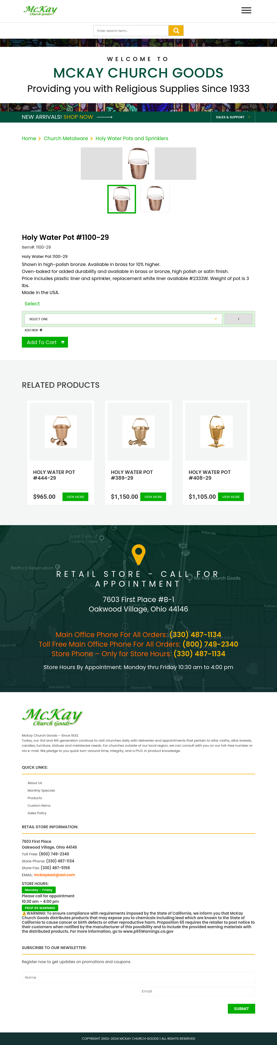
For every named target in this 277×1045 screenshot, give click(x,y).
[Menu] (246, 11)
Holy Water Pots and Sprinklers (132, 138)
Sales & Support (230, 117)
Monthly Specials (41, 790)
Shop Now (87, 117)
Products (35, 798)
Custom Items (39, 805)
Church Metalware (66, 138)
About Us (35, 783)
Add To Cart (42, 342)
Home (29, 138)
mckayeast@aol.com (54, 874)
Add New (31, 330)
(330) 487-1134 (195, 635)
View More (75, 496)
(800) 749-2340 (210, 644)
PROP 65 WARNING (40, 908)
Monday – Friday (39, 890)
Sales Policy (37, 813)
